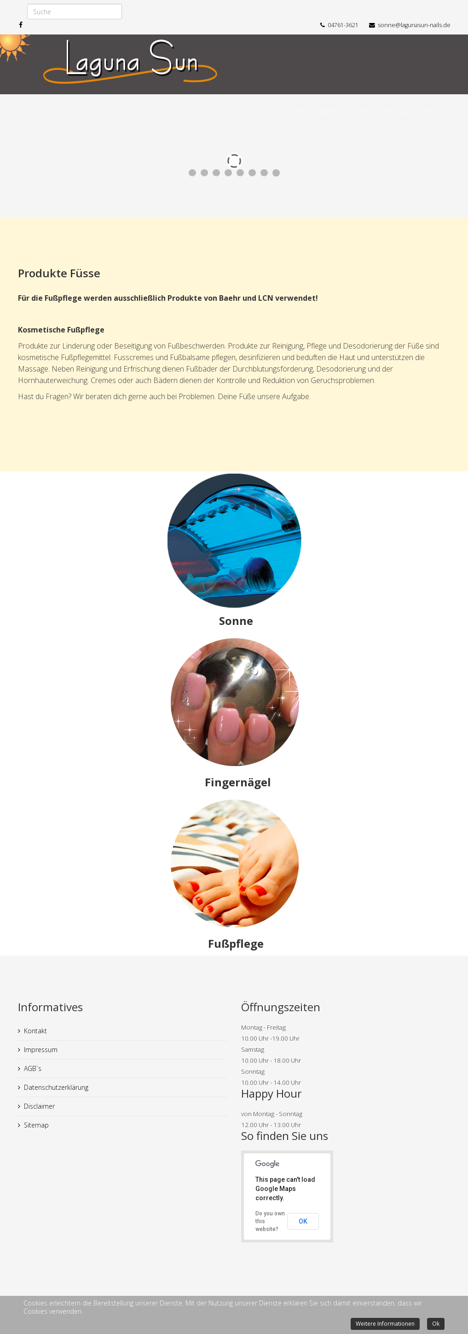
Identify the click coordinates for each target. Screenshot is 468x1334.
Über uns (428, 111)
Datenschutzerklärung (56, 1087)
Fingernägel (330, 111)
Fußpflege (363, 111)
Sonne (301, 111)
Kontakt (455, 111)
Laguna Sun (276, 111)
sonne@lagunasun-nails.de (414, 25)
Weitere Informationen (385, 1324)
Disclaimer (39, 1106)
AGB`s (32, 1068)
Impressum (41, 1049)
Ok (435, 1324)
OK (303, 1221)
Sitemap (36, 1125)
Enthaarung (396, 111)
